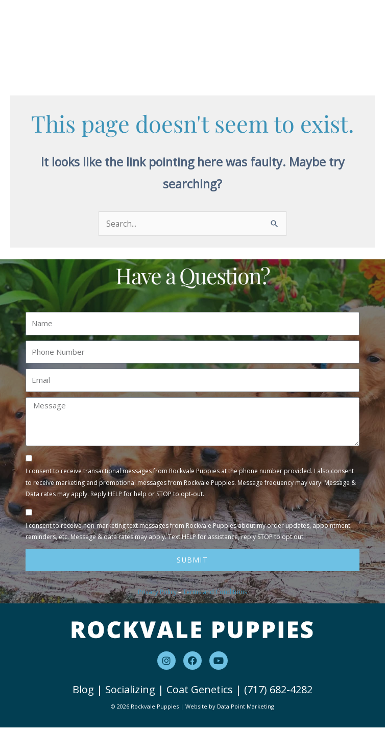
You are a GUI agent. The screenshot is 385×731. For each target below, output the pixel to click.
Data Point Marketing (245, 710)
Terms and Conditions (215, 595)
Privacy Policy (157, 595)
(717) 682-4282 (278, 693)
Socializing (130, 693)
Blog (83, 693)
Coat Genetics (199, 693)
